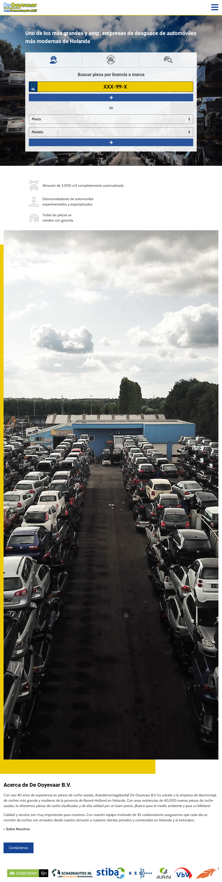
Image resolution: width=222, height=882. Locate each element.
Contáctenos (18, 848)
